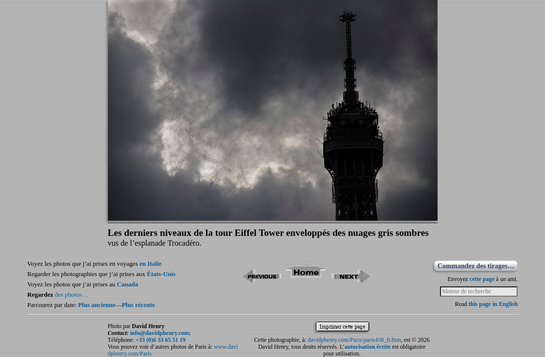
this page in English (493, 304)
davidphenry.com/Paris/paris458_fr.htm (354, 339)
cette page (481, 279)
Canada (127, 284)
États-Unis (161, 274)
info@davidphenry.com (159, 333)
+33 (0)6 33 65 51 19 (160, 339)
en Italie (150, 263)
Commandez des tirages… (476, 266)
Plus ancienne (96, 304)
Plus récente (138, 304)
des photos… (71, 294)
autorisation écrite (368, 346)
